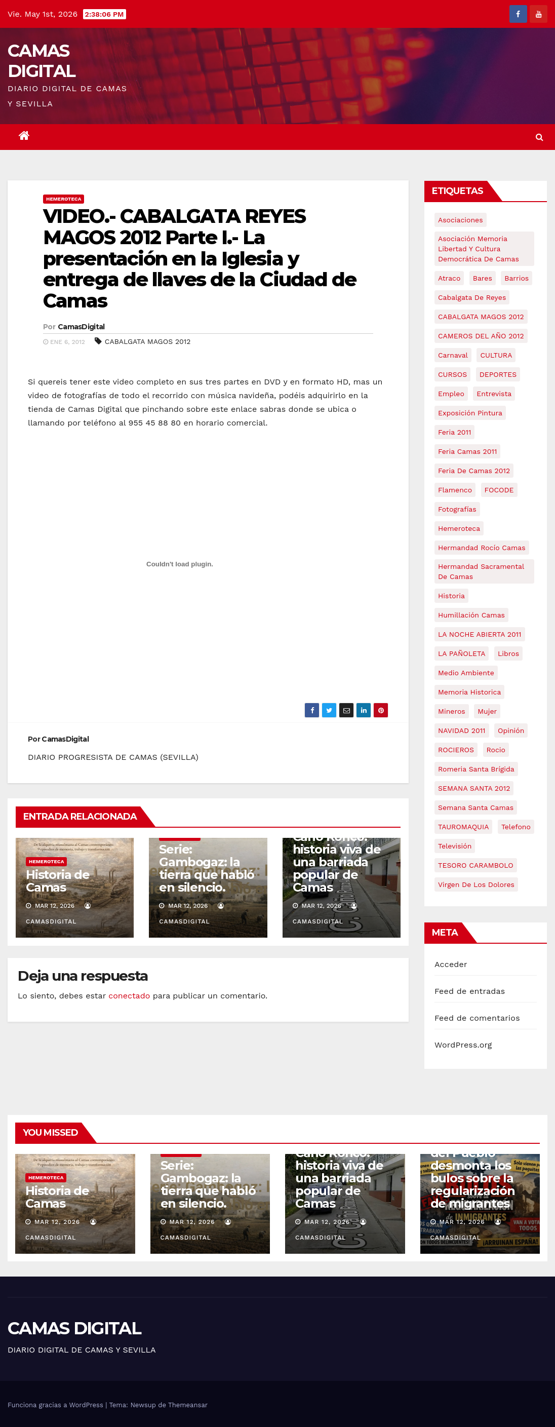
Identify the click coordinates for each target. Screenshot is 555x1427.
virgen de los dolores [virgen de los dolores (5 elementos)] (476, 884)
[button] (539, 137)
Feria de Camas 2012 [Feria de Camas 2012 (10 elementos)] (474, 471)
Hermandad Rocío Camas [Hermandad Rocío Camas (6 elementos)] (482, 548)
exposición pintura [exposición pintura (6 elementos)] (470, 413)
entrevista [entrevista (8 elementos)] (494, 394)
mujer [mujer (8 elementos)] (487, 711)
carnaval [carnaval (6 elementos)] (453, 355)
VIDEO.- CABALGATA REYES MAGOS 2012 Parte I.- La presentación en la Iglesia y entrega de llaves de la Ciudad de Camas (199, 258)
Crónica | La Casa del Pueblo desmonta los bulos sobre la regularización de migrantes (480, 1172)
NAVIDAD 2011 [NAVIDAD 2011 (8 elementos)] (462, 730)
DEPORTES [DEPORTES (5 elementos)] (498, 374)
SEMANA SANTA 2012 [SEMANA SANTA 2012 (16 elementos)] (474, 788)
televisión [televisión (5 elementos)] (454, 846)
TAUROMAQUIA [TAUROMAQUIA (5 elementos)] (463, 827)
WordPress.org (463, 1045)
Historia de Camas (58, 881)
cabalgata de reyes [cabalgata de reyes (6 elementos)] (472, 297)
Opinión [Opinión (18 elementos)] (511, 730)
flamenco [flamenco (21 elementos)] (455, 490)
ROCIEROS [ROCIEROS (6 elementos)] (456, 750)
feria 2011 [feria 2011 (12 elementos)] (454, 432)
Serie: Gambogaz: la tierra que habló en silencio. (206, 868)
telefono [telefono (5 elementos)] (516, 827)
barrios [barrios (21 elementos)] (516, 278)
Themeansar (188, 1405)
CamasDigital (81, 326)
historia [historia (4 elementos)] (451, 596)
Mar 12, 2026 (57, 1221)
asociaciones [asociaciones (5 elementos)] (460, 220)
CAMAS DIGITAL (41, 61)
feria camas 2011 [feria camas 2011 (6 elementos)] (467, 451)
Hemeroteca (63, 199)
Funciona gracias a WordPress (56, 1405)
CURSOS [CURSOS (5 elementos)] (452, 374)
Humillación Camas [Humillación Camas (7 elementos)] (471, 615)
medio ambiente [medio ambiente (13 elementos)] (466, 673)
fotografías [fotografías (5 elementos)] (457, 509)
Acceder (450, 964)
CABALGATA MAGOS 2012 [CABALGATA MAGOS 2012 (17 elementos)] (481, 317)
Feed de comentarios (477, 1018)
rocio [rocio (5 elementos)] (496, 750)
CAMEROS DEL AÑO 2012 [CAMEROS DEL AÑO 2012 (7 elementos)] (481, 336)
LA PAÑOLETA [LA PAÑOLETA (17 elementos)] (461, 653)
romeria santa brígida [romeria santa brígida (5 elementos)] (476, 769)
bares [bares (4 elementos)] (482, 278)
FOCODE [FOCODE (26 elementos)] (499, 490)
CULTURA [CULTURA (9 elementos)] (496, 355)
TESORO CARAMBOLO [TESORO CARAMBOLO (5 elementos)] (475, 865)
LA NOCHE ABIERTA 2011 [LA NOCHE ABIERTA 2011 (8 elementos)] (480, 634)
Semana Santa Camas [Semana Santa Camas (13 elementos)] (475, 807)
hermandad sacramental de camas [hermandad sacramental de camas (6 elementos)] (481, 571)
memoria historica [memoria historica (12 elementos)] (469, 692)
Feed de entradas (469, 991)
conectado (129, 995)
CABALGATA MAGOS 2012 (148, 341)
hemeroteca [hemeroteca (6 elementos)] (459, 528)
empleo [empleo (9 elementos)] (451, 394)
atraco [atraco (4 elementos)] (449, 278)
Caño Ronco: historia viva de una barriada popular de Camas (337, 862)
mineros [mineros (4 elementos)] (451, 711)
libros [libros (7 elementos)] (508, 653)
